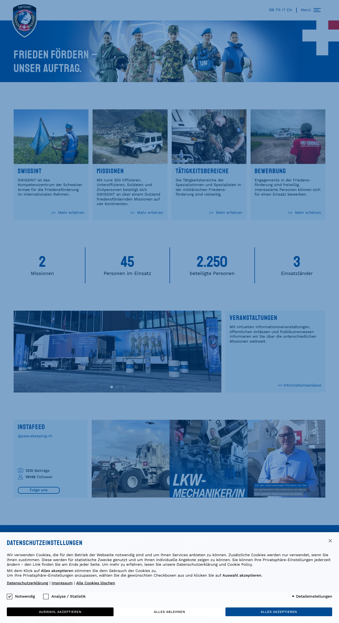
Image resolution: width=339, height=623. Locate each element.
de (271, 10)
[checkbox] (9, 596)
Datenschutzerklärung (27, 583)
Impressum (62, 583)
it (284, 10)
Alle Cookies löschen (95, 583)
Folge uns (39, 490)
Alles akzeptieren (279, 612)
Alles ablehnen (169, 612)
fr (278, 10)
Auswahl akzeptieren (60, 612)
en (289, 10)
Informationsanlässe (302, 385)
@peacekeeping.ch (35, 436)
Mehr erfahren (70, 213)
